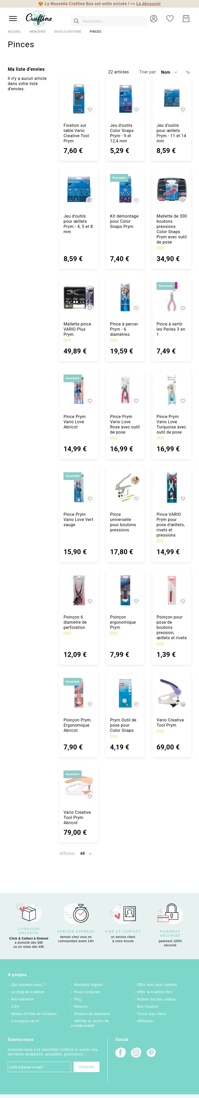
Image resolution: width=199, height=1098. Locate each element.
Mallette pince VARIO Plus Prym (77, 329)
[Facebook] (120, 1053)
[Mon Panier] (186, 18)
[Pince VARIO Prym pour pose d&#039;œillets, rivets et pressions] (172, 487)
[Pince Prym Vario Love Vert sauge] (78, 487)
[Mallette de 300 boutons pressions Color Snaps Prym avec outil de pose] (172, 189)
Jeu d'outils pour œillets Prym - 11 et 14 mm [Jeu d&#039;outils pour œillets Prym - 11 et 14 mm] (171, 133)
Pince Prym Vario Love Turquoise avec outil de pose (171, 424)
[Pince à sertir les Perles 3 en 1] (172, 297)
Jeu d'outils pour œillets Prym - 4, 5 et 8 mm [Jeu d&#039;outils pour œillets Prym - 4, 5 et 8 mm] (78, 224)
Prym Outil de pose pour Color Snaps (123, 725)
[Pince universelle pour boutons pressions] (125, 487)
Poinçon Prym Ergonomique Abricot (77, 725)
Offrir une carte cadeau (157, 985)
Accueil (14, 31)
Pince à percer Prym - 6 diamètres (124, 329)
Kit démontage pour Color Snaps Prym (124, 221)
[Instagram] (136, 1053)
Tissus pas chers (151, 1014)
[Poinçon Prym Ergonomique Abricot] (78, 693)
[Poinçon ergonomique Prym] (125, 590)
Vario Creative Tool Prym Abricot (77, 817)
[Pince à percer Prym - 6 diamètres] (125, 297)
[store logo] (38, 19)
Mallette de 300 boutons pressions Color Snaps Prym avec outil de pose (172, 229)
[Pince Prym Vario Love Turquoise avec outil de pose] (172, 389)
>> (146, 3)
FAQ (78, 999)
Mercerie (38, 31)
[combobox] (101, 18)
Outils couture (67, 31)
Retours (81, 1006)
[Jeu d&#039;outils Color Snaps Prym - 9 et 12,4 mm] (125, 99)
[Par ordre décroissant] (188, 72)
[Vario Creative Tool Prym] (172, 693)
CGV (15, 1006)
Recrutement (22, 999)
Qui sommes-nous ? (28, 985)
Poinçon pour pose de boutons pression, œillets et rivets (172, 627)
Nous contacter (87, 992)
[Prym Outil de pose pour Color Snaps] (125, 693)
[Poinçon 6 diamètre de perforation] (78, 590)
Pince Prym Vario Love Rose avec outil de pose (125, 424)
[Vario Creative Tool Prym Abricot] (78, 785)
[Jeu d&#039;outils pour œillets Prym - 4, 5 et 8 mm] (78, 189)
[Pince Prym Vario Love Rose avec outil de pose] (125, 389)
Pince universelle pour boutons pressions (123, 522)
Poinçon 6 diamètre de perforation (75, 622)
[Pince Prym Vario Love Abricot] (78, 389)
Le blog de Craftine (27, 992)
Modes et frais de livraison (34, 1014)
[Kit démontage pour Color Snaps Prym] (125, 189)
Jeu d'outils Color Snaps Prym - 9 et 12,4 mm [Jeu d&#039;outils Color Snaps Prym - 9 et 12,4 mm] (122, 133)
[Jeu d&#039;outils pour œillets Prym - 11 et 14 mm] (172, 99)
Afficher (67, 853)
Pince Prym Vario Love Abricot (74, 421)
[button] (153, 18)
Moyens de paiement (92, 1014)
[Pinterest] (151, 1053)
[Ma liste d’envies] (170, 18)
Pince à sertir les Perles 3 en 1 (171, 329)
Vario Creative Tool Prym (170, 723)
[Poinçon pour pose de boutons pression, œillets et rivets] (172, 590)
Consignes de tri (25, 1021)
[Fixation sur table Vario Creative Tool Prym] (78, 99)
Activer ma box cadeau (157, 999)
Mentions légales (88, 985)
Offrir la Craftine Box (155, 992)
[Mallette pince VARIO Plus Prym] (78, 297)
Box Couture (148, 1006)
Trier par (147, 72)
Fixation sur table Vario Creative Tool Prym (76, 133)
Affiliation (145, 1021)
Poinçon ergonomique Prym (123, 622)
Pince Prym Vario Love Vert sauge (78, 519)
